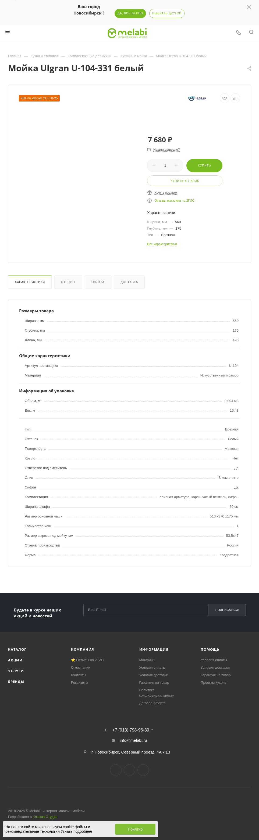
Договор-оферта (152, 703)
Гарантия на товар (154, 682)
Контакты (78, 675)
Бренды (16, 681)
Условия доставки (153, 675)
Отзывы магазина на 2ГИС (174, 200)
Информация (154, 649)
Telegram (129, 770)
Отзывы (68, 282)
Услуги (16, 670)
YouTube (143, 770)
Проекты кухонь (213, 682)
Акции (15, 660)
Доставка (129, 282)
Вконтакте (116, 770)
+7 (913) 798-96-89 (130, 730)
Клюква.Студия (45, 817)
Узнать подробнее (76, 831)
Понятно (135, 829)
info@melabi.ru (133, 740)
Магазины (147, 660)
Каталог (17, 649)
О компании (80, 667)
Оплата (98, 282)
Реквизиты (79, 682)
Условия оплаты (152, 667)
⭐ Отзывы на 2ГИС (87, 660)
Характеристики (30, 282)
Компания (82, 649)
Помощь (210, 649)
